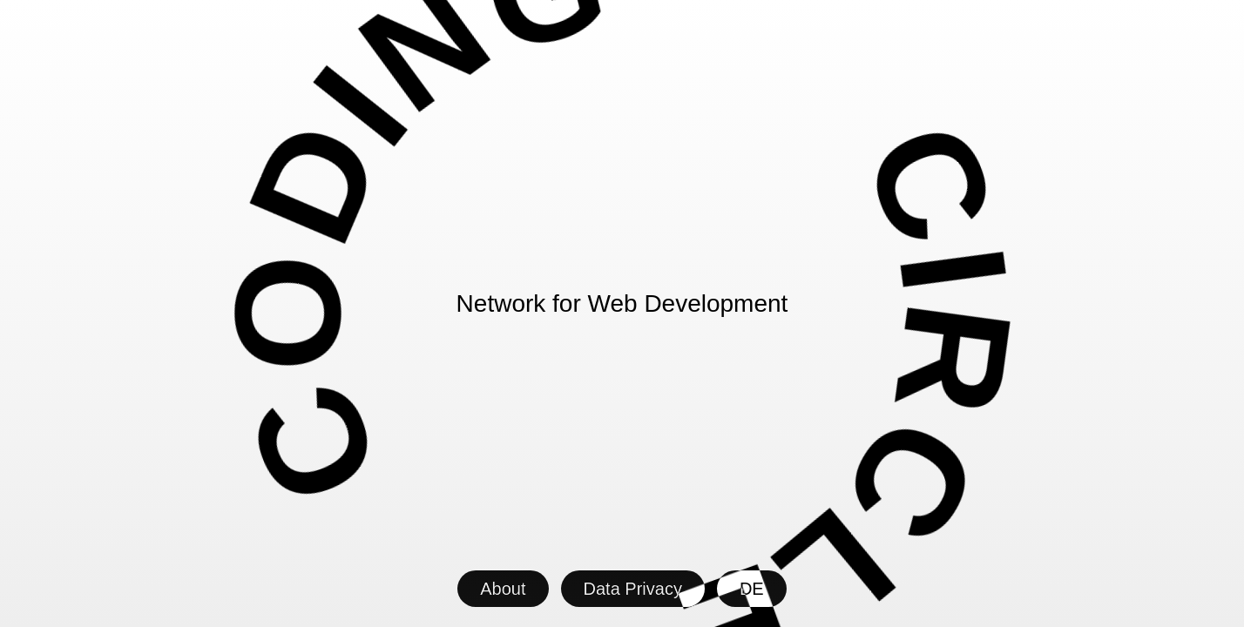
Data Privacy (633, 588)
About (502, 588)
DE (752, 588)
